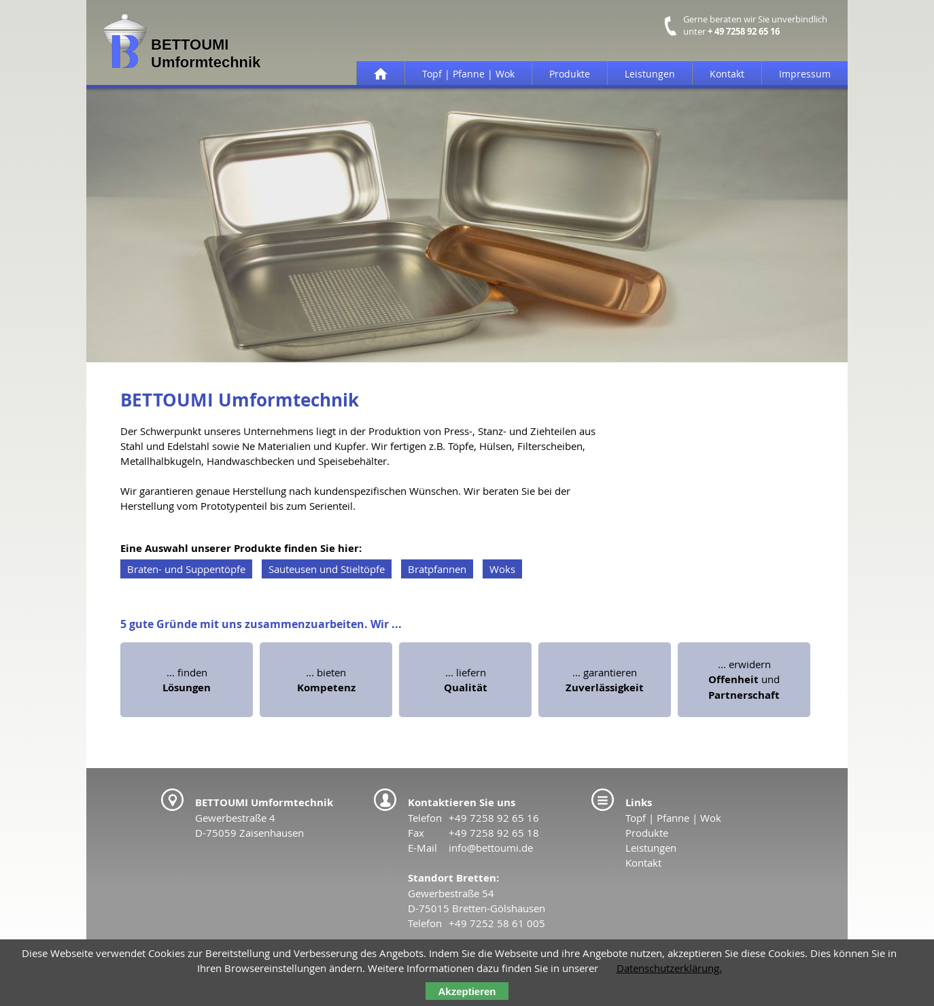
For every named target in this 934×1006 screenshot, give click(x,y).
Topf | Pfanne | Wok (468, 73)
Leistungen (650, 73)
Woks (502, 569)
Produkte (569, 73)
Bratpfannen (437, 569)
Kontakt (727, 73)
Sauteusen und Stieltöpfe (327, 569)
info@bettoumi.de (491, 847)
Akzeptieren (467, 991)
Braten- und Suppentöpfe (186, 569)
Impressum (805, 73)
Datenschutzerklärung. (669, 968)
